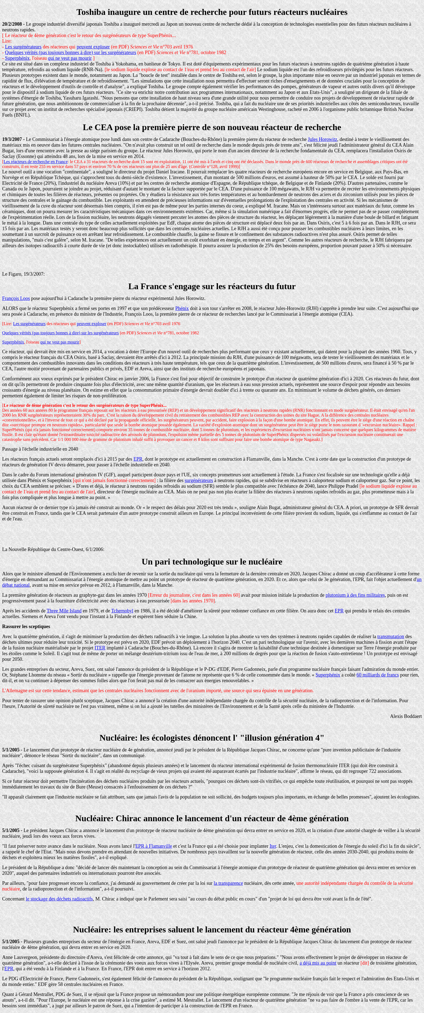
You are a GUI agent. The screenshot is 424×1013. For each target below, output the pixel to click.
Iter (273, 846)
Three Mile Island (64, 610)
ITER (100, 648)
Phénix (182, 308)
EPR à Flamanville (153, 846)
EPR (138, 459)
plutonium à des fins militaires (355, 595)
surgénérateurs (199, 480)
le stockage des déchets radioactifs (59, 899)
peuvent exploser (93, 47)
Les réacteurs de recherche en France (36, 161)
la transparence (228, 883)
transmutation (390, 636)
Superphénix (17, 58)
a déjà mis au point (318, 963)
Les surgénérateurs (23, 47)
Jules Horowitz (322, 139)
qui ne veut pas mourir (70, 58)
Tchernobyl (122, 610)
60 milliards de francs (377, 675)
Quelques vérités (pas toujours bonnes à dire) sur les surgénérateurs (70, 52)
